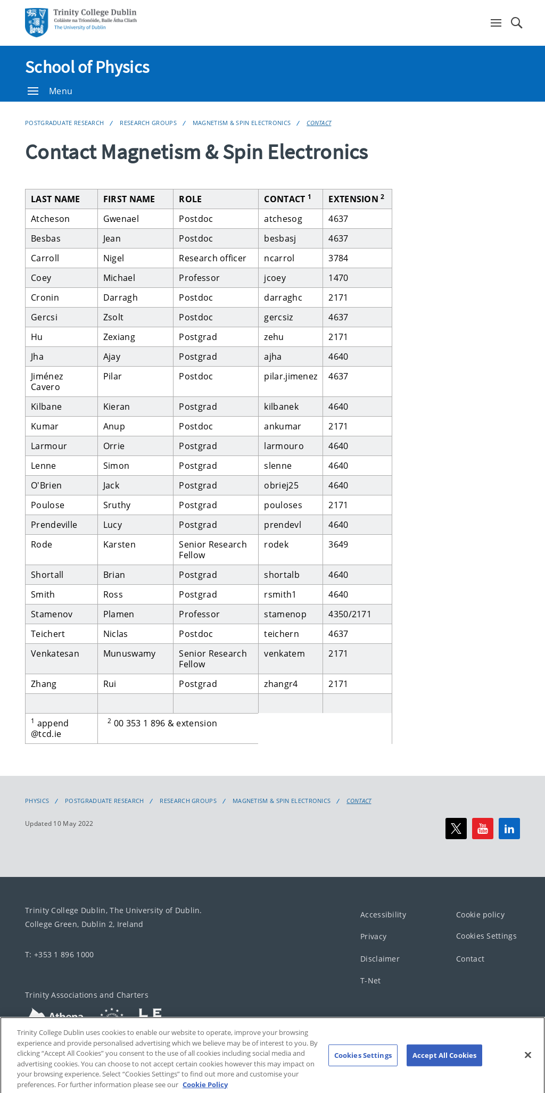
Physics (37, 801)
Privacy (373, 937)
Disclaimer (380, 959)
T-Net (370, 981)
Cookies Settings (486, 936)
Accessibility (383, 914)
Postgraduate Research (64, 123)
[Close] (528, 1069)
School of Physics (87, 67)
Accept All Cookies (444, 1069)
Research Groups (148, 123)
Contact (319, 123)
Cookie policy (480, 914)
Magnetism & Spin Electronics (242, 123)
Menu (50, 91)
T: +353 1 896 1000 (59, 954)
